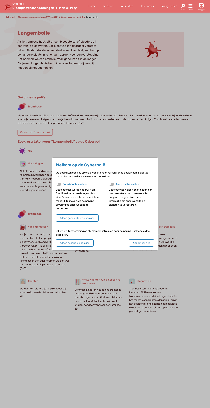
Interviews (147, 6)
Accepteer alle (141, 242)
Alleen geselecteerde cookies (77, 218)
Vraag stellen (169, 6)
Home (92, 6)
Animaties (127, 6)
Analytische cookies (128, 184)
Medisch (108, 6)
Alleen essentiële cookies (75, 242)
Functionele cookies (75, 184)
